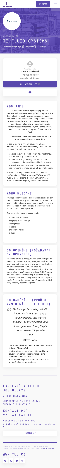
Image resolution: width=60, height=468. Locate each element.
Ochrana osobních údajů (40, 446)
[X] (11, 460)
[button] (56, 4)
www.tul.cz (14, 454)
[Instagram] (22, 460)
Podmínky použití (24, 446)
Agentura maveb (48, 448)
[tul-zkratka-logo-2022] (7, 4)
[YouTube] (30, 92)
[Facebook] (5, 460)
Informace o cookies (10, 446)
